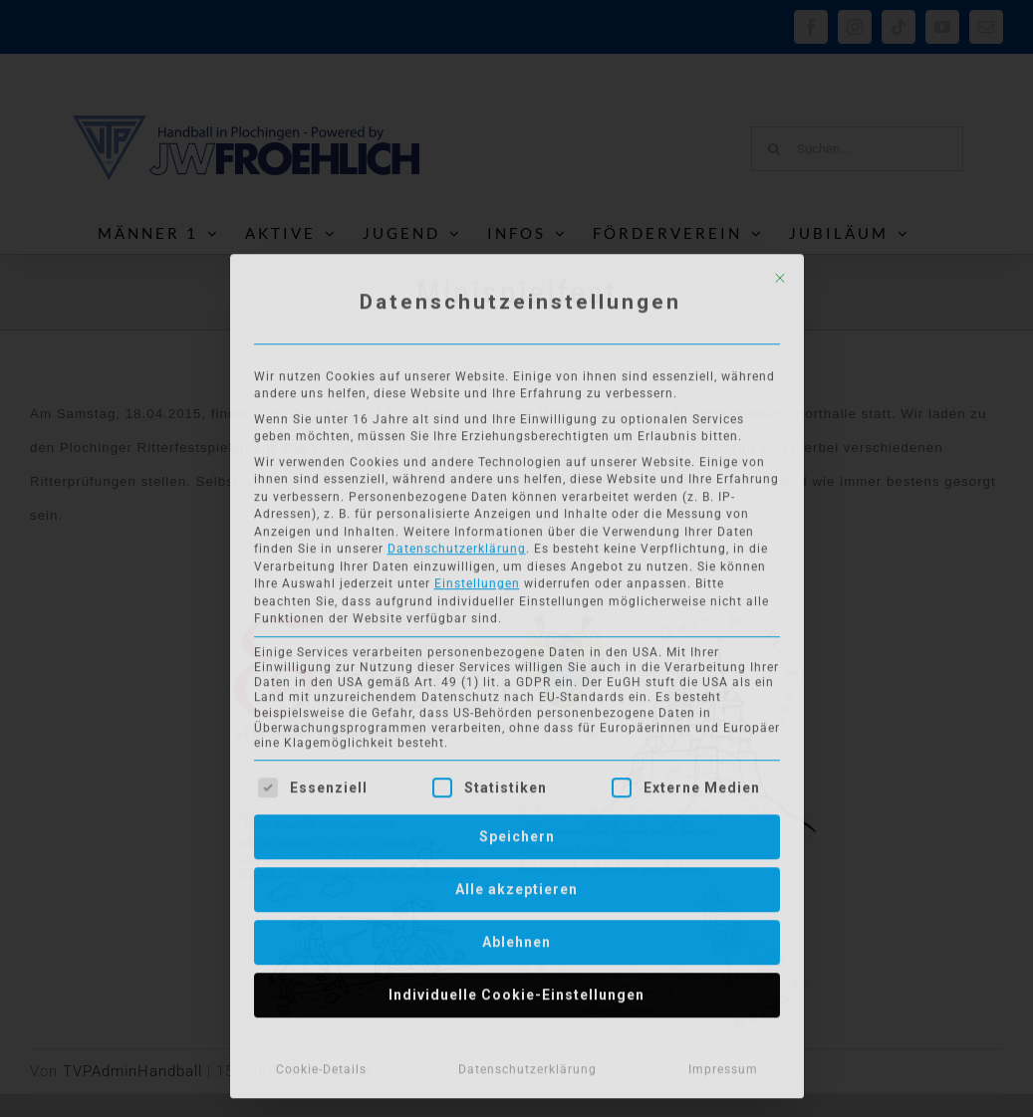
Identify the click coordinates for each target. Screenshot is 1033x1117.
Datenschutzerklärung (456, 545)
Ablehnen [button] (516, 938)
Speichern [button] (517, 832)
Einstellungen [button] (477, 579)
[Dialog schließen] (780, 274)
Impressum (723, 1065)
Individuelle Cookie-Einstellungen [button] (516, 991)
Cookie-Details (321, 1065)
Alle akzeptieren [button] (516, 885)
